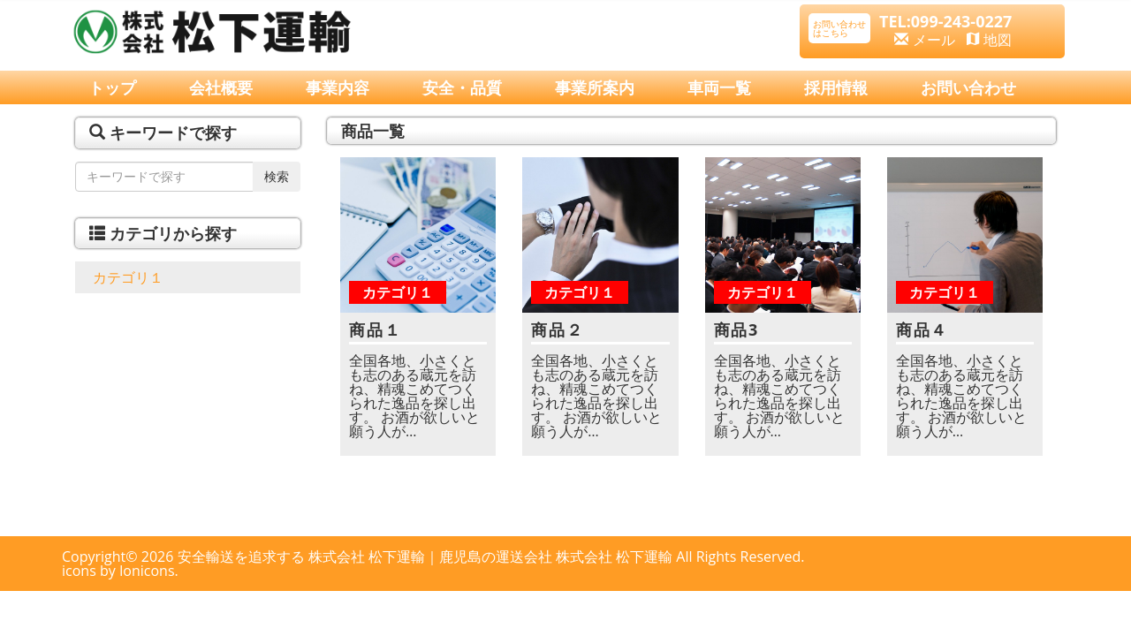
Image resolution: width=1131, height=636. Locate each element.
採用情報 (836, 87)
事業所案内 (594, 87)
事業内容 (337, 87)
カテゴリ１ (128, 277)
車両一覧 (719, 87)
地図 (990, 39)
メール (924, 39)
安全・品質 (462, 87)
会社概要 (221, 87)
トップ (112, 87)
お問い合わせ (968, 87)
